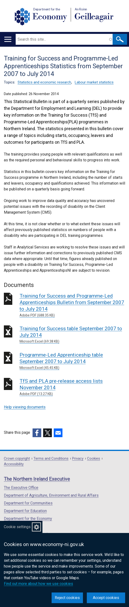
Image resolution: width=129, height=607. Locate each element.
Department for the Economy (28, 518)
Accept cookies (106, 597)
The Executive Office (21, 487)
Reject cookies (67, 597)
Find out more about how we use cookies (38, 583)
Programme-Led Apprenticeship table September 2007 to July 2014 (72, 361)
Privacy (77, 458)
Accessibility (14, 464)
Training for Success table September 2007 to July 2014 (72, 335)
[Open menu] (8, 39)
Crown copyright (17, 458)
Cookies (93, 458)
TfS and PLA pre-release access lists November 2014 (72, 387)
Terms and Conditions (51, 458)
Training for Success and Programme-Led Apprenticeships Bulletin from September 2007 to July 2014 (72, 305)
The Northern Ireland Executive (37, 479)
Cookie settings (17, 527)
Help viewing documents (25, 407)
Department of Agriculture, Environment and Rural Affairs (51, 495)
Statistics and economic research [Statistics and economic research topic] (44, 82)
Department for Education (25, 511)
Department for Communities (28, 503)
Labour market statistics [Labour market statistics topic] (94, 82)
